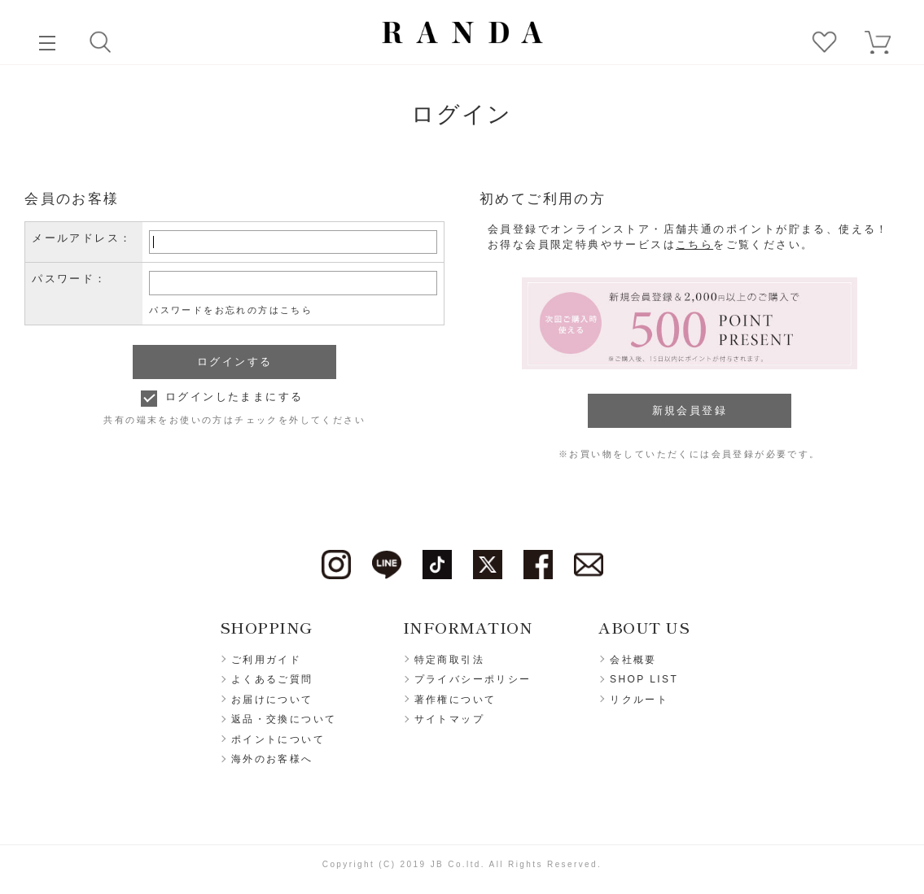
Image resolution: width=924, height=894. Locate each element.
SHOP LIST (644, 679)
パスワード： (69, 279)
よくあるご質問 (272, 679)
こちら (694, 244)
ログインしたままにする (234, 396)
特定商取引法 (449, 659)
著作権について (455, 699)
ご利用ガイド (266, 659)
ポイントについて (278, 739)
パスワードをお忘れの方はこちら (231, 310)
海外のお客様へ (272, 759)
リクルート (639, 699)
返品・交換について (284, 719)
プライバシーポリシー (473, 679)
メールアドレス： (82, 238)
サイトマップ (449, 719)
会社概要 (633, 659)
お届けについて (272, 699)
